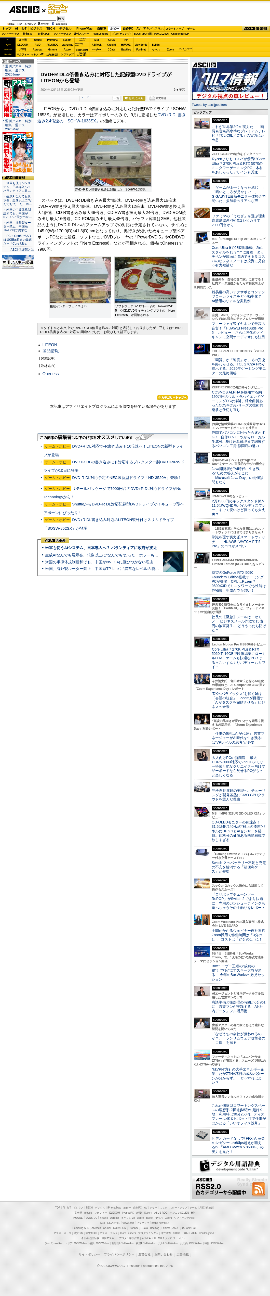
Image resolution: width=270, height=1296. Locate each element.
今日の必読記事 (90, 1238)
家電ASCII (44, 33)
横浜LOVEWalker (99, 1243)
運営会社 (144, 1254)
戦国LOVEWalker (214, 1243)
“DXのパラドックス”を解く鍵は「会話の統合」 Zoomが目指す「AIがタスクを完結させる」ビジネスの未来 (238, 700)
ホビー (114, 28)
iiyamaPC (52, 40)
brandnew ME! (82, 54)
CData (111, 49)
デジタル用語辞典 (129, 1238)
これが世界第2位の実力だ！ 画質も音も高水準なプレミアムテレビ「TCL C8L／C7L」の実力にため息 (238, 133)
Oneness (51, 374)
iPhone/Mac (84, 28)
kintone (52, 49)
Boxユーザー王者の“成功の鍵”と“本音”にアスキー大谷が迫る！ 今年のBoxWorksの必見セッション (238, 972)
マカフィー (23, 54)
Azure (67, 49)
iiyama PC (128, 1212)
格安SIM (28, 33)
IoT (24, 28)
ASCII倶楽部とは (22, 249)
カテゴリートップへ (172, 397)
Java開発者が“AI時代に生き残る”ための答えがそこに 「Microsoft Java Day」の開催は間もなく (237, 475)
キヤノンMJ (38, 54)
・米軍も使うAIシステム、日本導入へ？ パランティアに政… (17, 187)
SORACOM (120, 1228)
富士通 (23, 40)
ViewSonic (141, 44)
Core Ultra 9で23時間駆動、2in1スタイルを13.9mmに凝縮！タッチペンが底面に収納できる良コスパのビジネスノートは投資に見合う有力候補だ (238, 256)
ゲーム (191, 28)
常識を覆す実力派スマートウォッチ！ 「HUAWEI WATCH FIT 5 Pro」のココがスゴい (238, 541)
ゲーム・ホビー (58, 9)
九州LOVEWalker (168, 1243)
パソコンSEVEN (82, 40)
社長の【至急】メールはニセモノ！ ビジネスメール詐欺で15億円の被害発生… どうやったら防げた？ (239, 623)
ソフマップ (67, 54)
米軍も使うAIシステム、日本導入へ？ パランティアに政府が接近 (101, 547)
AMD (37, 44)
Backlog (126, 49)
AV (139, 28)
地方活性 (147, 33)
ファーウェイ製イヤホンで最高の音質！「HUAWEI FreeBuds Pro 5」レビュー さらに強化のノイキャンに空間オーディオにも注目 (238, 330)
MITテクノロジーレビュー (173, 1238)
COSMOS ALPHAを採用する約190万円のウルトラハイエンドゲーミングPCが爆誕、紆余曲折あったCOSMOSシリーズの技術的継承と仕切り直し (238, 401)
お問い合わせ (163, 1254)
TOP (57, 1207)
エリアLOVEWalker (76, 1243)
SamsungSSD (79, 44)
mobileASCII (149, 1238)
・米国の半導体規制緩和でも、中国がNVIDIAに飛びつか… (17, 213)
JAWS (22, 49)
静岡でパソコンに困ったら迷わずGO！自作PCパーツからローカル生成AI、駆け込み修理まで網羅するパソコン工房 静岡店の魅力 (238, 439)
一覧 (116, 98)
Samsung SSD (81, 1228)
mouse (37, 40)
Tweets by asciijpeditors (209, 105)
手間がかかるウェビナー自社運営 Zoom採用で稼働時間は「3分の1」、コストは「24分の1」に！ (240, 935)
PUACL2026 (161, 33)
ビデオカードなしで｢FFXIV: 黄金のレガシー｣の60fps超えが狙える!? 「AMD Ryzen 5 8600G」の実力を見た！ (238, 1145)
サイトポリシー (89, 1254)
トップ (6, 28)
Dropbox (96, 49)
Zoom (170, 49)
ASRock (96, 44)
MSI (96, 40)
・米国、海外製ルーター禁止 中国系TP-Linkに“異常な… (17, 226)
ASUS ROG (52, 44)
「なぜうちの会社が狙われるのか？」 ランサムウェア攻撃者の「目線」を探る (238, 1038)
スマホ (159, 28)
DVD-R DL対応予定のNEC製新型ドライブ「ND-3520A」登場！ (126, 477)
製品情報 (51, 351)
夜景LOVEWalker (146, 1243)
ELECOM (22, 44)
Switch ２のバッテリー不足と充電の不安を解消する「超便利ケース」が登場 (239, 867)
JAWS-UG (92, 1217)
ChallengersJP (180, 33)
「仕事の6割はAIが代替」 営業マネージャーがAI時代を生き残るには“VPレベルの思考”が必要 (238, 737)
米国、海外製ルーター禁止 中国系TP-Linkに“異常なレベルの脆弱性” (104, 568)
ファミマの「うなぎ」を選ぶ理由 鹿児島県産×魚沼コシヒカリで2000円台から (240, 220)
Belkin (155, 44)
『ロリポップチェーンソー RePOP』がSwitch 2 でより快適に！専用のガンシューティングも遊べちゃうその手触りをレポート (238, 901)
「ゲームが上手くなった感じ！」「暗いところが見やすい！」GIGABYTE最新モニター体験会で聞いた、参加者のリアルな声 (239, 194)
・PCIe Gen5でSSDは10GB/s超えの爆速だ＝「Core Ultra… (17, 239)
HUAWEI (126, 44)
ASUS (111, 40)
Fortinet (141, 49)
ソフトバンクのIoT (185, 50)
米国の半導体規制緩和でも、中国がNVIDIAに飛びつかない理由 (99, 562)
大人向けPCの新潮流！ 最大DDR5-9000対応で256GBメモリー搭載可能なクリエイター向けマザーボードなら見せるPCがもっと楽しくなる (238, 766)
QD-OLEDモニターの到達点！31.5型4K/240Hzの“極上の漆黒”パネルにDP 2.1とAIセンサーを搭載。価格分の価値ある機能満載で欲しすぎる (238, 831)
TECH (50, 28)
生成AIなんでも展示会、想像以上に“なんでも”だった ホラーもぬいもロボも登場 (115, 555)
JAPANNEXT (52, 54)
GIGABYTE (67, 45)
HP (126, 40)
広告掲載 (183, 1254)
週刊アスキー (81, 33)
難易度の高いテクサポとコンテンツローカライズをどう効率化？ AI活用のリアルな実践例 (239, 296)
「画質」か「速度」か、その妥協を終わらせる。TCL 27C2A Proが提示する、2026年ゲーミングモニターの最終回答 (239, 366)
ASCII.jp (24, 9)
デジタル (65, 28)
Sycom (67, 40)
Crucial (111, 44)
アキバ (147, 28)
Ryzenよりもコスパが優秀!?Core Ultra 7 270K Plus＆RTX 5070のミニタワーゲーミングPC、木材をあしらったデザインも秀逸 (238, 165)
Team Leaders (128, 1233)
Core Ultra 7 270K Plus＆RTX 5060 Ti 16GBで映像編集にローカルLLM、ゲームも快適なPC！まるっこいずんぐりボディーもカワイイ (239, 658)
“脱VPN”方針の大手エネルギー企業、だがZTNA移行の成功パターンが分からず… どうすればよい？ (238, 1076)
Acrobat (38, 49)
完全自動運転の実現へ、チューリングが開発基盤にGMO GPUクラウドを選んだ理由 (238, 795)
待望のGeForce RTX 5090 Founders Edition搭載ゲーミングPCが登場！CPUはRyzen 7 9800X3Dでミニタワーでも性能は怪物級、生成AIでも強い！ (239, 581)
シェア (85, 96)
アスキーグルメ (62, 33)
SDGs (137, 33)
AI (16, 28)
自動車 (101, 28)
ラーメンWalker (54, 1243)
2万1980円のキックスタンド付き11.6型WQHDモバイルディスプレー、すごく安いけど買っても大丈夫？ (239, 507)
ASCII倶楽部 (255, 28)
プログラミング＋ (148, 1233)
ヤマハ (156, 49)
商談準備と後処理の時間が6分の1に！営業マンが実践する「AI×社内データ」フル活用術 (239, 1006)
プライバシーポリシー (119, 1254)
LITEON (50, 345)
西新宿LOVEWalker (123, 1243)
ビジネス (36, 28)
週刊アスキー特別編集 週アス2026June (18, 70)
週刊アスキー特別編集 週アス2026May (18, 125)
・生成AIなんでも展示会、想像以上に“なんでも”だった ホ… (17, 200)
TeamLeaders (100, 33)
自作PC (128, 28)
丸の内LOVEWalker (191, 1243)
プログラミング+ (121, 33)
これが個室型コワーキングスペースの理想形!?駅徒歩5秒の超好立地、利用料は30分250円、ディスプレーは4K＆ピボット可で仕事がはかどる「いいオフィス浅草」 (239, 1114)
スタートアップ (174, 28)
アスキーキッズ (10, 33)
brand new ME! (160, 1223)
